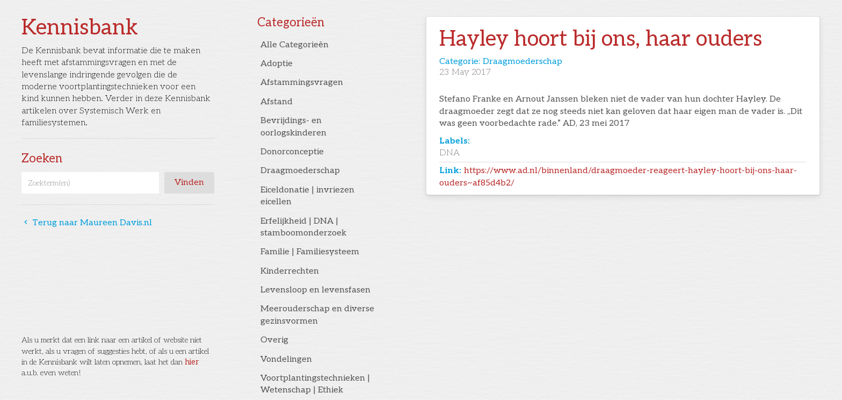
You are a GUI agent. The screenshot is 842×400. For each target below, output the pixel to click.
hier (192, 362)
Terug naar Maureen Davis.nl (86, 223)
